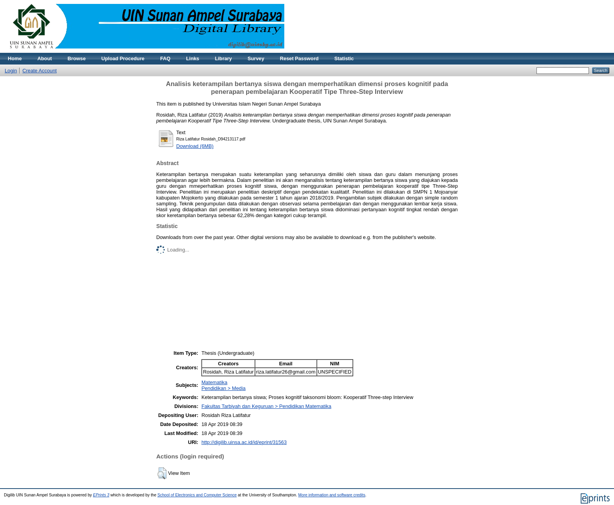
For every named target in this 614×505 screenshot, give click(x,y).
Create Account (39, 71)
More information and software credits (331, 495)
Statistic (344, 58)
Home (15, 58)
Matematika (214, 382)
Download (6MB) (194, 146)
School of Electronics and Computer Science (197, 495)
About (45, 58)
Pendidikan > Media (223, 388)
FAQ (165, 58)
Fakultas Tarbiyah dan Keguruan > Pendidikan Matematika (266, 406)
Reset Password (299, 58)
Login (11, 71)
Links (192, 58)
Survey (255, 58)
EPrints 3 (101, 495)
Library (223, 58)
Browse (77, 58)
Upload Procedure (122, 58)
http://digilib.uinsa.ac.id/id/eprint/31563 (244, 442)
